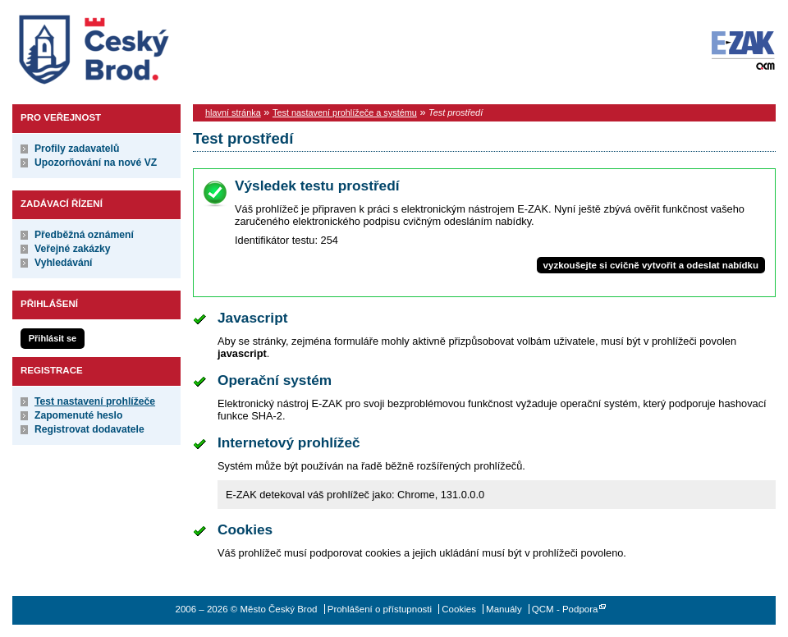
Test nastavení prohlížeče (94, 401)
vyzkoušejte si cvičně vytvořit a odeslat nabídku (650, 265)
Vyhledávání (63, 262)
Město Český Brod (145, 46)
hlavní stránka (233, 112)
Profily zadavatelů (76, 148)
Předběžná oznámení (84, 235)
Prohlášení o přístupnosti (380, 609)
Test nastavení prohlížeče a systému (345, 112)
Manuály (504, 609)
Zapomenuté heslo (78, 415)
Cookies (459, 609)
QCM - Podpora (565, 609)
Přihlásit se (52, 338)
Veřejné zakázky (72, 248)
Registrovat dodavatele (89, 429)
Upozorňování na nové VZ (95, 162)
